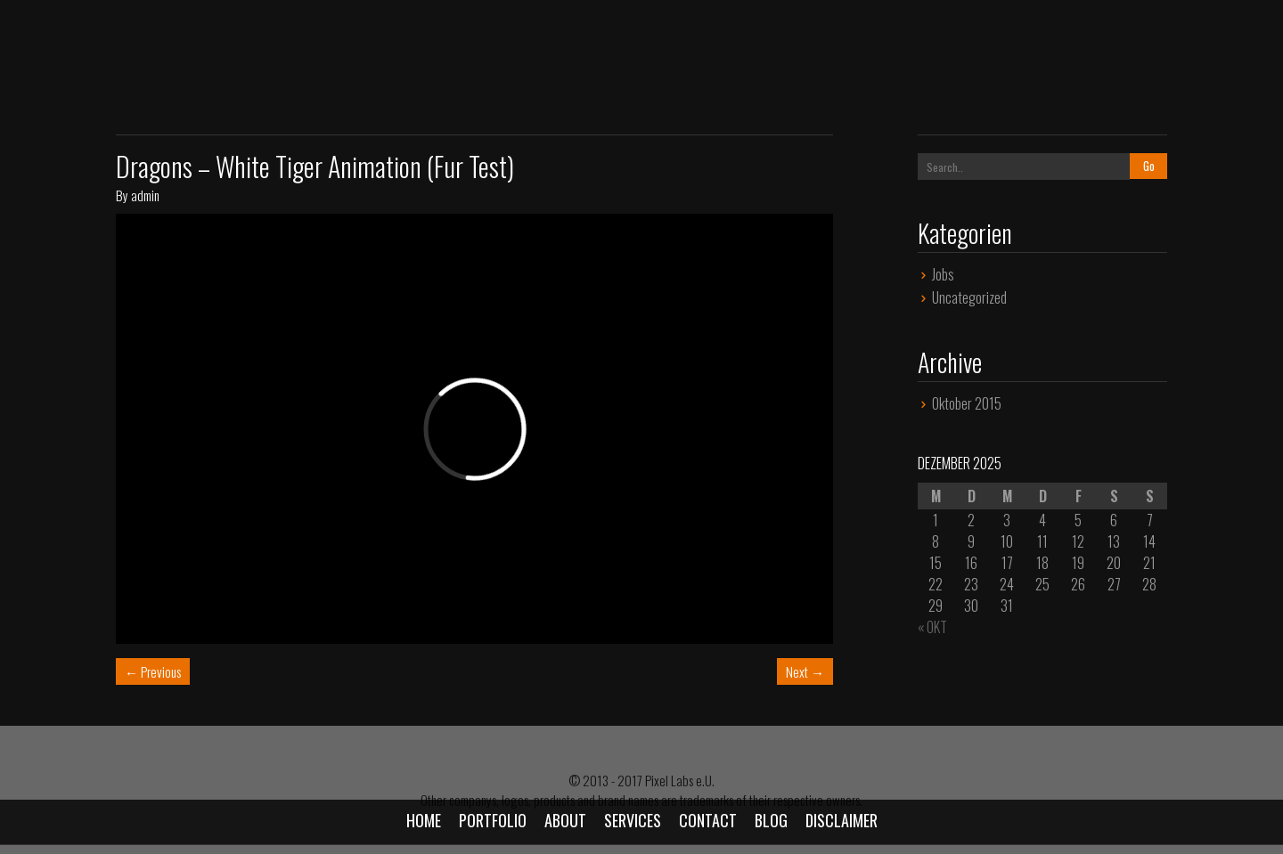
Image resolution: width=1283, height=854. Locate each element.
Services (632, 820)
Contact (708, 820)
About (565, 820)
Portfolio (493, 820)
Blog (771, 820)
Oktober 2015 (966, 403)
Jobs (943, 274)
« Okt (932, 627)
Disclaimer (841, 820)
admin (145, 195)
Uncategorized (969, 297)
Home (423, 820)
